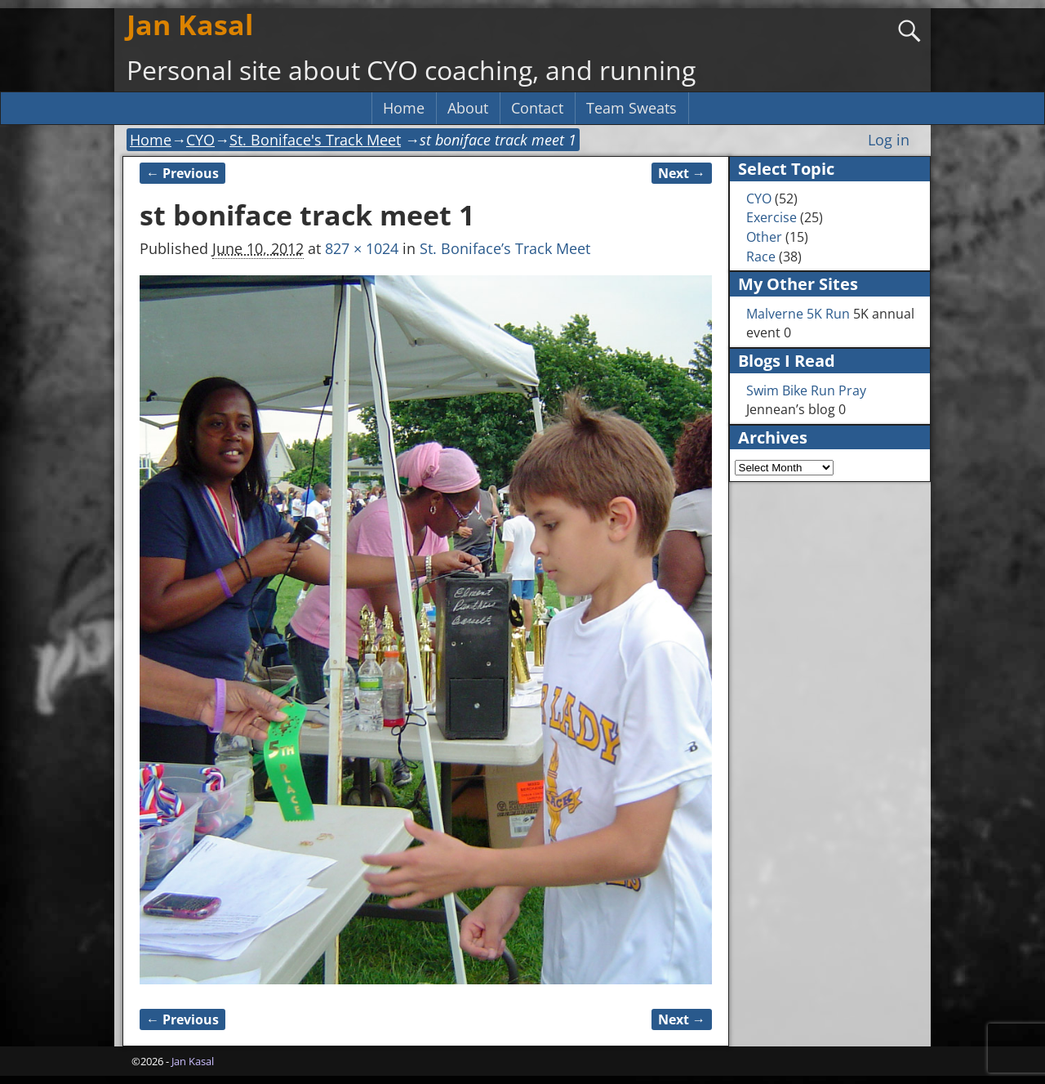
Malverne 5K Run (798, 314)
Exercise (771, 217)
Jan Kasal (190, 24)
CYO (200, 139)
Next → (681, 173)
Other (764, 237)
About (467, 108)
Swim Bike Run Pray (806, 390)
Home (404, 108)
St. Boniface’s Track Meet (505, 248)
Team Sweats (631, 108)
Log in (888, 139)
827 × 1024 (361, 248)
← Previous (182, 173)
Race (761, 256)
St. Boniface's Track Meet (315, 139)
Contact (537, 108)
